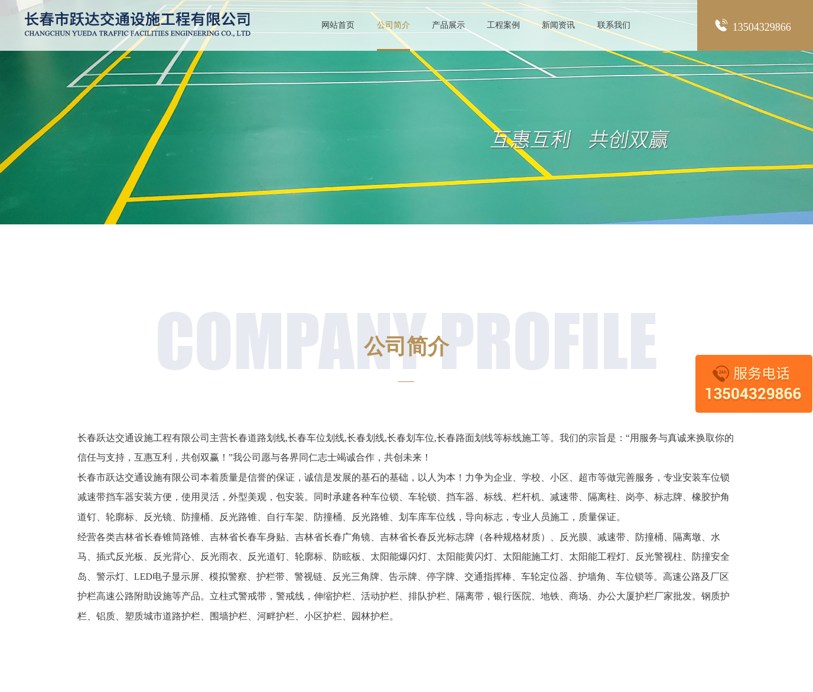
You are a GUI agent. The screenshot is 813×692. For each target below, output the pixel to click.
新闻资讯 (558, 25)
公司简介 (393, 25)
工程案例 (503, 25)
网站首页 (338, 25)
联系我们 (613, 25)
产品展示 (448, 25)
